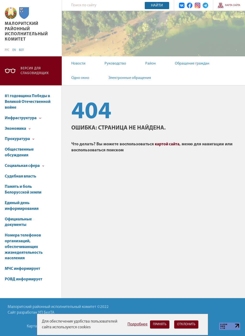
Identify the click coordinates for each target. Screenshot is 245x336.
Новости (78, 63)
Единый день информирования (22, 206)
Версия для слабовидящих (35, 71)
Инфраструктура (23, 118)
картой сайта (167, 144)
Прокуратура (19, 139)
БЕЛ (21, 50)
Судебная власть (20, 176)
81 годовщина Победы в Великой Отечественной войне (27, 102)
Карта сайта (232, 5)
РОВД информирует (23, 279)
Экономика (18, 129)
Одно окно (80, 78)
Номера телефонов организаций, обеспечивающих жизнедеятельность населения (24, 246)
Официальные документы (18, 222)
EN (14, 50)
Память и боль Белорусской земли (23, 190)
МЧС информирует (22, 269)
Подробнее (138, 324)
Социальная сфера (24, 166)
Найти (157, 5)
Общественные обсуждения (19, 152)
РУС (7, 50)
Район (150, 63)
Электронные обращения (129, 78)
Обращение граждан (192, 63)
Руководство (115, 63)
